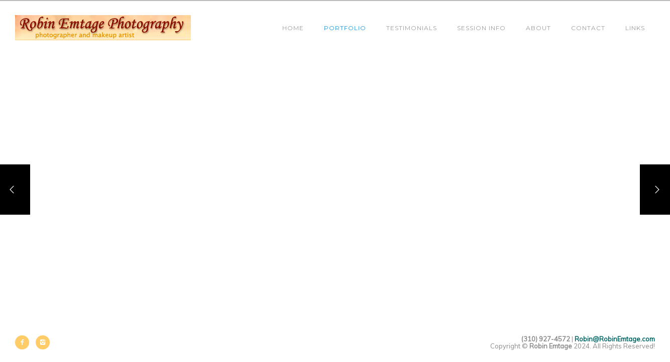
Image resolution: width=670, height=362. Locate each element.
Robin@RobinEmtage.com (615, 339)
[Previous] (15, 189)
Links (635, 28)
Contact (588, 28)
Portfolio (345, 28)
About (538, 28)
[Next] (655, 189)
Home (293, 28)
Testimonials (411, 28)
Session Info (481, 28)
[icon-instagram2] (43, 342)
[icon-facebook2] (24, 342)
